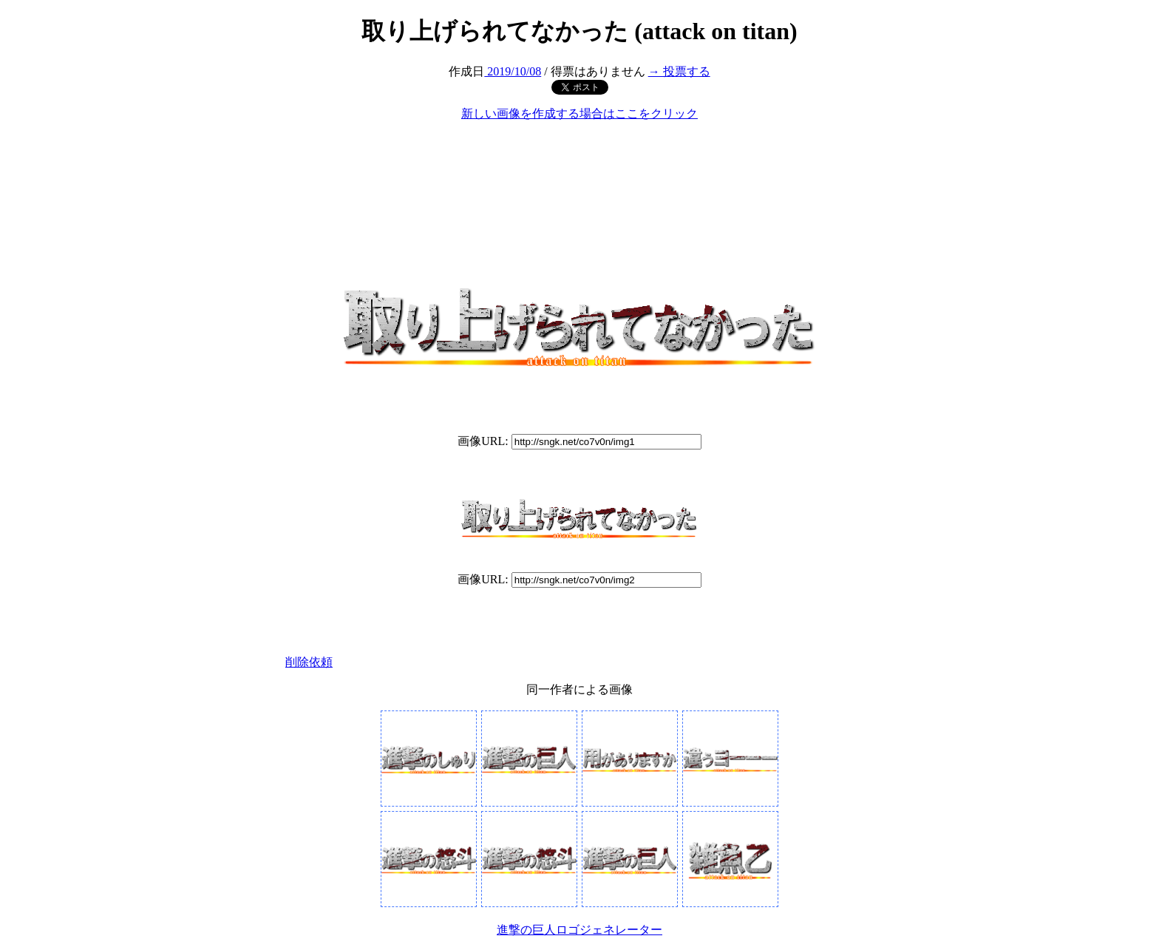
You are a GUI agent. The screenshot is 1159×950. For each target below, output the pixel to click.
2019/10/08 (512, 71)
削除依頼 (309, 662)
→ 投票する (679, 71)
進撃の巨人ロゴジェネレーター (579, 929)
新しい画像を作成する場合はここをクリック (579, 113)
